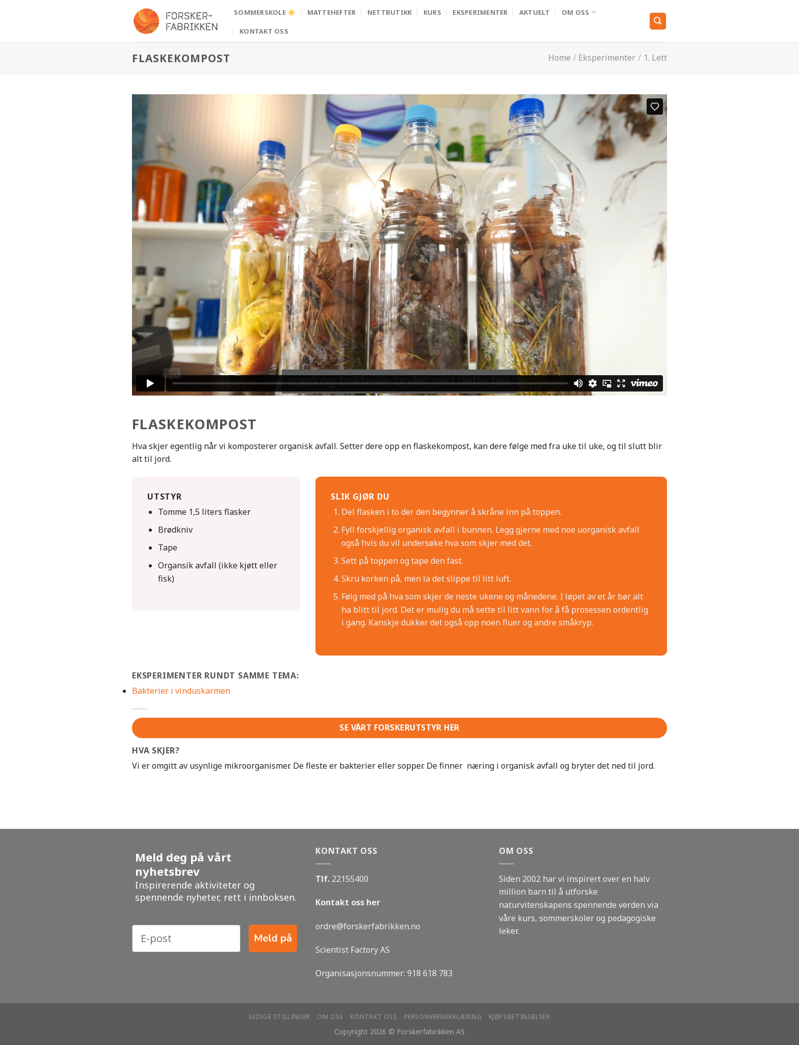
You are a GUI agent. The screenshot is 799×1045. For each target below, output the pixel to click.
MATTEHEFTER (331, 12)
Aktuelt (534, 12)
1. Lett (655, 57)
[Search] (658, 21)
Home (559, 57)
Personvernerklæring (443, 1016)
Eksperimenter (480, 12)
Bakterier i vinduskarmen (181, 690)
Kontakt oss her (347, 902)
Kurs (432, 12)
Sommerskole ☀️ (265, 12)
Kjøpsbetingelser (519, 1016)
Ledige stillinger (279, 1016)
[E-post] (186, 938)
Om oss (579, 12)
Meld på (273, 938)
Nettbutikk (389, 12)
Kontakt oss (263, 31)
